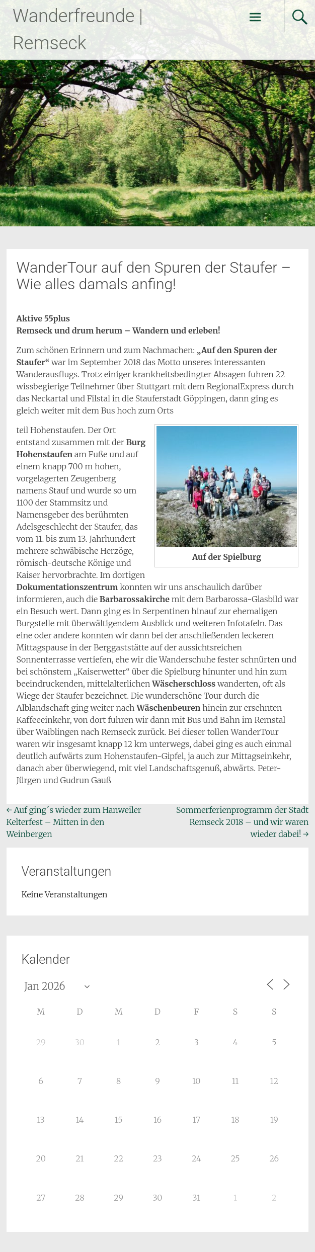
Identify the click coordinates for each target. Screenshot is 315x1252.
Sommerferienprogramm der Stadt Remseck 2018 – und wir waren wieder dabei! (242, 822)
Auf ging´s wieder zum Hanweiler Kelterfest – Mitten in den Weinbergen (74, 822)
